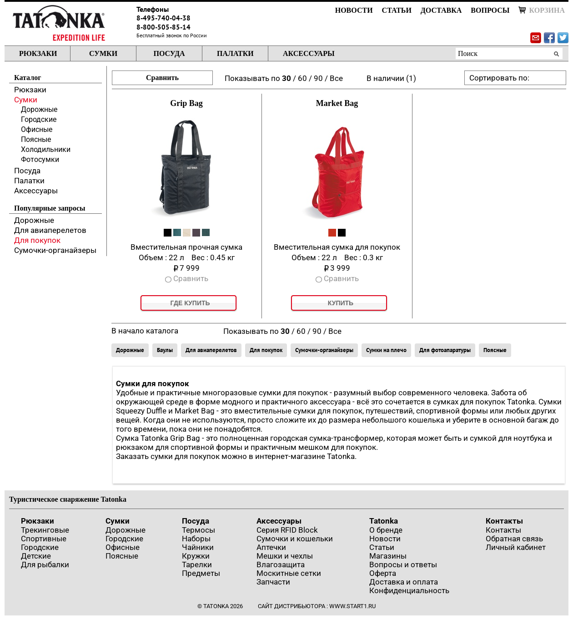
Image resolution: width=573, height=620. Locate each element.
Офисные (36, 129)
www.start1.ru (352, 606)
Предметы (201, 573)
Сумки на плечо (386, 350)
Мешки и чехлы (284, 555)
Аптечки (271, 547)
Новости (354, 10)
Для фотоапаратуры (445, 350)
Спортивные (43, 538)
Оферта (382, 573)
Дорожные (39, 109)
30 (286, 78)
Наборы (196, 538)
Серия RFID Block (287, 529)
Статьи (397, 10)
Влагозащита (280, 564)
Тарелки (197, 564)
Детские (36, 555)
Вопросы (490, 10)
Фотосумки (40, 159)
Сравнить (162, 77)
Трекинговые (45, 529)
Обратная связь (514, 538)
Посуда (169, 53)
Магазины (388, 555)
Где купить (190, 303)
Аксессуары (309, 53)
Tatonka (383, 520)
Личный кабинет (516, 547)
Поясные (36, 139)
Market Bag (337, 103)
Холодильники (45, 149)
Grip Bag (186, 103)
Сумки (103, 53)
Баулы (165, 350)
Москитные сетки (288, 573)
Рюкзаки (38, 53)
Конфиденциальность (409, 590)
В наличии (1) (391, 78)
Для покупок (37, 240)
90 (318, 78)
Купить (340, 303)
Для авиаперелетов (50, 230)
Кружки (196, 555)
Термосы (198, 529)
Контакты (504, 520)
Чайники (198, 547)
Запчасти (273, 581)
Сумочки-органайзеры (55, 250)
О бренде (385, 529)
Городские (38, 119)
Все (336, 78)
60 (302, 78)
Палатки (235, 53)
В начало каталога (144, 330)
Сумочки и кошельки (294, 538)
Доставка (441, 10)
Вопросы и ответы (403, 564)
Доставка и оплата (403, 581)
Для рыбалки (45, 564)
